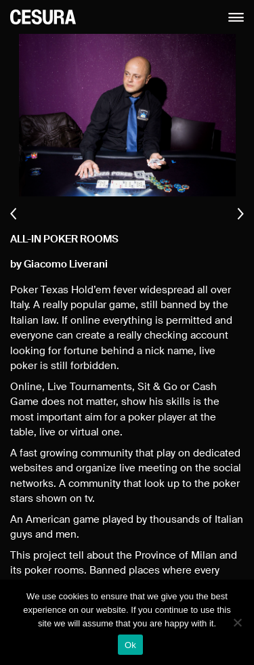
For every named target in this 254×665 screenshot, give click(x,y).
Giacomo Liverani (66, 264)
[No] (237, 622)
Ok (130, 645)
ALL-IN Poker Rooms (64, 239)
